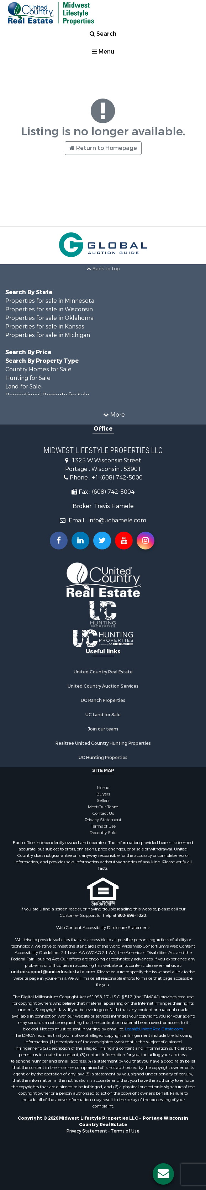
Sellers (103, 800)
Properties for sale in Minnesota (49, 301)
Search (103, 33)
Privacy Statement (103, 820)
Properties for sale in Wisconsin (49, 309)
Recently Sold (103, 832)
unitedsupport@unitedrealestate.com (53, 972)
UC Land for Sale (103, 715)
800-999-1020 (131, 915)
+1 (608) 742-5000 (117, 477)
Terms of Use (103, 826)
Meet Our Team (103, 807)
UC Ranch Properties (103, 700)
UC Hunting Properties (103, 757)
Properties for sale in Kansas (44, 326)
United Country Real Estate (103, 672)
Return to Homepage (103, 148)
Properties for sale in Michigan (47, 335)
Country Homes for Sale (38, 369)
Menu (103, 51)
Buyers (103, 794)
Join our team (103, 729)
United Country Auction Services (103, 686)
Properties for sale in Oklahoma (49, 318)
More (114, 414)
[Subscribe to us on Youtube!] (124, 540)
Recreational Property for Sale (47, 395)
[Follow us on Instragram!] (145, 540)
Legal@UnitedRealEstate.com (154, 1029)
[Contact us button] (163, 1174)
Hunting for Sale (28, 378)
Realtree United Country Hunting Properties (103, 743)
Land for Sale (23, 386)
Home (103, 787)
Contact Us (103, 813)
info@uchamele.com (117, 520)
